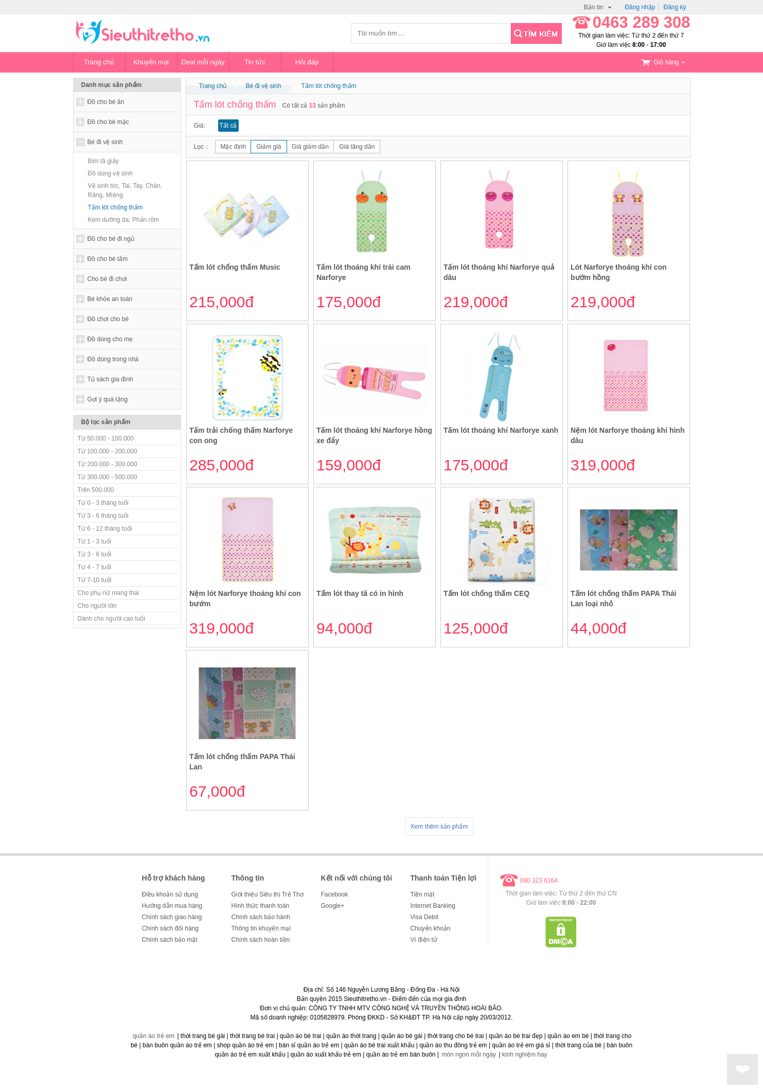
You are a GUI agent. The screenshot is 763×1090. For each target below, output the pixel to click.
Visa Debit (424, 917)
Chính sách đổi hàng (170, 928)
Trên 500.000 (96, 490)
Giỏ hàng (662, 62)
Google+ (333, 905)
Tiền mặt (423, 894)
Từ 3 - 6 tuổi (95, 554)
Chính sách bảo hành (261, 917)
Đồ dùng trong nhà (113, 359)
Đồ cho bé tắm (107, 258)
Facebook (334, 894)
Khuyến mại (150, 62)
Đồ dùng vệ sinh (110, 173)
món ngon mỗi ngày (468, 1054)
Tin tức (254, 62)
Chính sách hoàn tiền (261, 939)
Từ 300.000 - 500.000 (107, 477)
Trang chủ (99, 62)
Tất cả (228, 125)
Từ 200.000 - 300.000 (107, 464)
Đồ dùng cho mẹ (110, 339)
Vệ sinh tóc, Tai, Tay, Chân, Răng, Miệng (125, 190)
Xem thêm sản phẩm (439, 826)
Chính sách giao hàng (172, 917)
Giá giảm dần (310, 146)
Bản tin (598, 7)
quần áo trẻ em (153, 1036)
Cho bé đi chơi (107, 279)
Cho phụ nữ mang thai (108, 592)
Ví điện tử (424, 939)
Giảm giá (268, 146)
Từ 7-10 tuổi (95, 580)
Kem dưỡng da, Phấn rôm (123, 219)
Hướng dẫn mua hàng (172, 905)
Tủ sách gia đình (110, 379)
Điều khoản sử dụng (170, 894)
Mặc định (233, 146)
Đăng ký (674, 7)
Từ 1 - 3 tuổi (95, 541)
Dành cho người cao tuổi (111, 618)
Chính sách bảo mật (170, 939)
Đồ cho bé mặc (108, 122)
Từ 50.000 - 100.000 (106, 438)
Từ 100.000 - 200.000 (107, 451)
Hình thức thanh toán (261, 905)
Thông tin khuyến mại (261, 928)
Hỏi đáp (307, 62)
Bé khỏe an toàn (110, 299)
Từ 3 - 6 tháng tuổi (103, 515)
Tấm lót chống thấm (115, 207)
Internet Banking (433, 905)
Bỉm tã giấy (103, 161)
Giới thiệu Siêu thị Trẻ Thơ (268, 894)
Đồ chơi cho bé (108, 319)
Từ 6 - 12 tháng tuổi (105, 528)
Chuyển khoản (431, 928)
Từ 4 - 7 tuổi (95, 567)
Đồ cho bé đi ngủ (110, 238)
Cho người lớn (97, 605)
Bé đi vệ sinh (105, 142)
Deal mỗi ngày (203, 62)
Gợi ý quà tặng (107, 399)
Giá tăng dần (357, 146)
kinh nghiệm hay (524, 1054)
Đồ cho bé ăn (106, 102)
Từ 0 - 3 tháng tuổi (103, 502)
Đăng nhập (640, 7)
